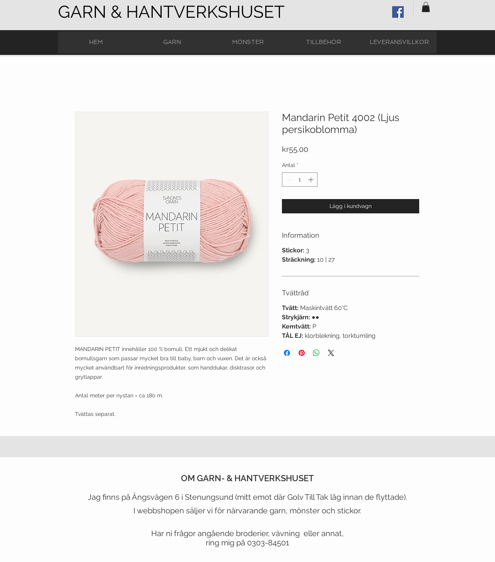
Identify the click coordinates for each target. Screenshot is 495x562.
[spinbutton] (300, 179)
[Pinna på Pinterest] (301, 353)
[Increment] (311, 179)
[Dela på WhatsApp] (316, 353)
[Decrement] (288, 179)
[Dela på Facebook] (287, 353)
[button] (426, 7)
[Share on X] (331, 353)
